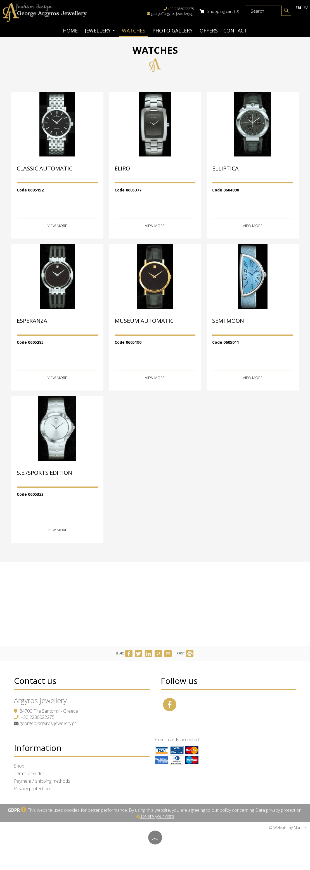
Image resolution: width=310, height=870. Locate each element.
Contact (235, 30)
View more (57, 225)
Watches (133, 30)
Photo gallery (172, 30)
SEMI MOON (228, 320)
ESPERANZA (32, 320)
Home (70, 30)
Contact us (35, 680)
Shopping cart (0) (219, 11)
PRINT (185, 653)
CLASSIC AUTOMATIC (44, 168)
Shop (19, 766)
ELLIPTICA (225, 168)
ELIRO (122, 168)
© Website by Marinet (288, 827)
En (298, 7)
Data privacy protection (278, 810)
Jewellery (100, 30)
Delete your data (155, 816)
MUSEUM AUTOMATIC (144, 320)
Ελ (306, 7)
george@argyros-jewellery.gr (172, 13)
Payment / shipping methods (42, 781)
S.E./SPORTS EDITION (44, 473)
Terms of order (29, 773)
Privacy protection (32, 788)
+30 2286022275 (38, 717)
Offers (209, 30)
